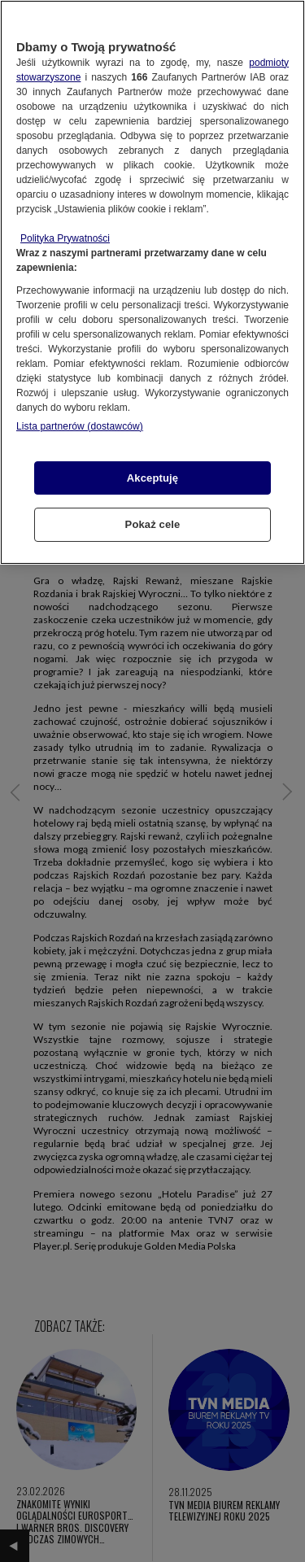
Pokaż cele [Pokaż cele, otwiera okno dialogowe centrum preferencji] (153, 524)
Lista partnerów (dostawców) (79, 426)
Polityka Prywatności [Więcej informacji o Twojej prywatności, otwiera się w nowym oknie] (65, 238)
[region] (152, 282)
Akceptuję (152, 478)
